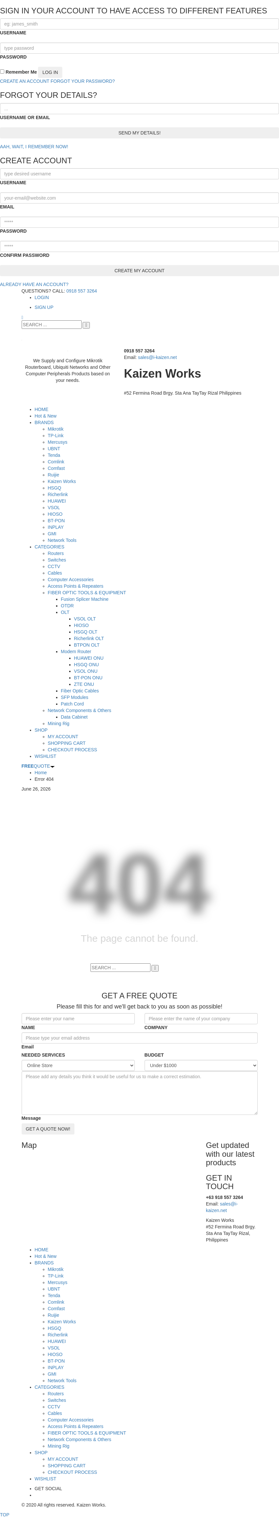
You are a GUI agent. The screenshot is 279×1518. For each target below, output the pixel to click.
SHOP (41, 1452)
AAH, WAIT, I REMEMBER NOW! (34, 146)
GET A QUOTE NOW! (48, 1129)
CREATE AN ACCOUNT (24, 81)
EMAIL (7, 206)
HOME (42, 1249)
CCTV (54, 1406)
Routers (56, 1393)
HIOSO (55, 1354)
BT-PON (56, 1361)
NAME (28, 1027)
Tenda (54, 1295)
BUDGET (154, 1055)
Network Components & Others (79, 1439)
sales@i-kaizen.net (157, 357)
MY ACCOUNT (63, 1459)
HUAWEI (57, 1341)
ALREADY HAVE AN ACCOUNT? (34, 284)
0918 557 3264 (81, 291)
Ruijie (53, 1315)
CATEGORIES (50, 1387)
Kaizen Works (62, 1321)
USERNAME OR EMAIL (25, 117)
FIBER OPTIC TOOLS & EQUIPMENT (87, 1433)
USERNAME (13, 32)
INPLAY (56, 1367)
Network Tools (62, 1380)
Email (28, 1046)
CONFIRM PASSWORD (25, 255)
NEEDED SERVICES (43, 1055)
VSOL (54, 1347)
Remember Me (18, 72)
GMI (52, 1374)
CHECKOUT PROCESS (72, 1472)
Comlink (56, 1302)
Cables (55, 1413)
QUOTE (38, 766)
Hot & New (46, 1256)
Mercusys (58, 1282)
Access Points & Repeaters (76, 1426)
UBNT (54, 1289)
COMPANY (156, 1027)
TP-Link (56, 1275)
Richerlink (58, 1334)
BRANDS (44, 1262)
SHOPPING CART (67, 1465)
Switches (57, 1400)
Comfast (56, 1308)
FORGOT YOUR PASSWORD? (82, 81)
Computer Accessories (71, 1419)
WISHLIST (45, 1478)
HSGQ (54, 1328)
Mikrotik (56, 1269)
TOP (5, 1514)
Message (31, 1118)
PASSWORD (13, 57)
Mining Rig (59, 1446)
